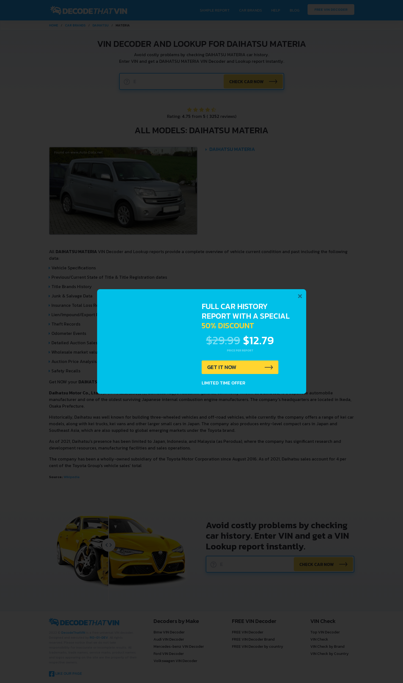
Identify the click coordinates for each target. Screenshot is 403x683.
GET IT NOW (222, 367)
